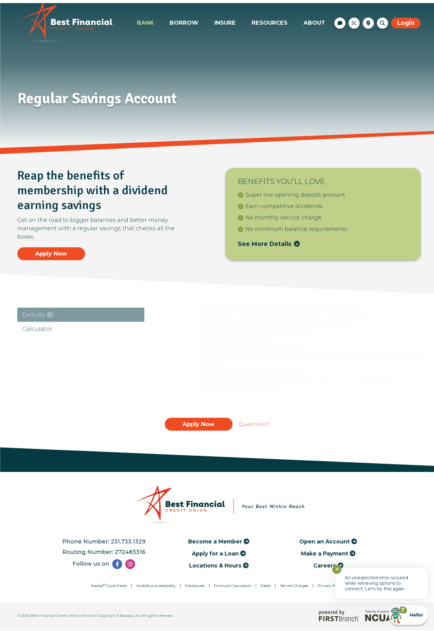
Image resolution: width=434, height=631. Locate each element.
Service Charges (294, 586)
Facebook (117, 565)
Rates (354, 23)
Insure (225, 22)
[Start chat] (408, 615)
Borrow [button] (184, 22)
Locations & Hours (368, 23)
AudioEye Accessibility (156, 586)
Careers (324, 566)
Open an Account (324, 542)
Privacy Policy (330, 586)
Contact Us (339, 23)
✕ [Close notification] (337, 569)
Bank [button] (145, 22)
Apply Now (51, 253)
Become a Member (215, 542)
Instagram (130, 565)
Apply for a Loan (215, 554)
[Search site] (382, 23)
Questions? (254, 424)
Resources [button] (269, 22)
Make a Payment (324, 554)
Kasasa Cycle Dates (109, 586)
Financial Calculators (232, 586)
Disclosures (195, 586)
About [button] (314, 22)
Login (406, 23)
